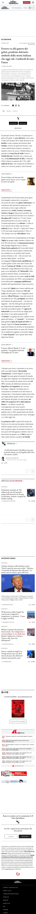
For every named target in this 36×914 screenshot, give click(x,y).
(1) (5, 463)
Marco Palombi (6, 66)
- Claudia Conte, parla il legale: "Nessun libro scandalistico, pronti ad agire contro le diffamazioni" (17, 749)
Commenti (5, 105)
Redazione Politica (7, 622)
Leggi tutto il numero (18, 721)
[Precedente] (27, 471)
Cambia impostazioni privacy (11, 893)
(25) (33, 661)
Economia (6, 39)
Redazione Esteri (7, 604)
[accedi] (33, 2)
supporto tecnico (9, 869)
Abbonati (27, 2)
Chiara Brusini (6, 661)
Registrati (25, 836)
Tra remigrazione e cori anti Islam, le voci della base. (13, 632)
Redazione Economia (8, 501)
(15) (33, 501)
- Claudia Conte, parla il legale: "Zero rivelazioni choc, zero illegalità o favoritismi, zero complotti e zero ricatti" (16, 753)
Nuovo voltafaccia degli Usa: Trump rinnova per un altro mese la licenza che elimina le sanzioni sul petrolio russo (12, 654)
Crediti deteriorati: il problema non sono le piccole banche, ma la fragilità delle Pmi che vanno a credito (19, 452)
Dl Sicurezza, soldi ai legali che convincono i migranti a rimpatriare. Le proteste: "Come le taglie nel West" (13, 615)
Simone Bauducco (7, 644)
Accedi (11, 836)
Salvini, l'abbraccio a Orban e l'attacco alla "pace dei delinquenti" (12, 638)
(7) (33, 622)
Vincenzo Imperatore (12, 458)
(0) (33, 604)
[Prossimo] (33, 471)
